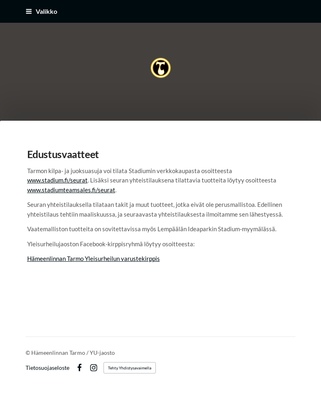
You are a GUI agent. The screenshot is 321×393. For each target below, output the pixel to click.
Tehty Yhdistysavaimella (129, 367)
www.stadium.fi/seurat (57, 180)
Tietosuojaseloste (47, 368)
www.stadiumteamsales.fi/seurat (71, 189)
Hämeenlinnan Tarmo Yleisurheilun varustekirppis (93, 258)
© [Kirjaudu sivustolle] (28, 352)
